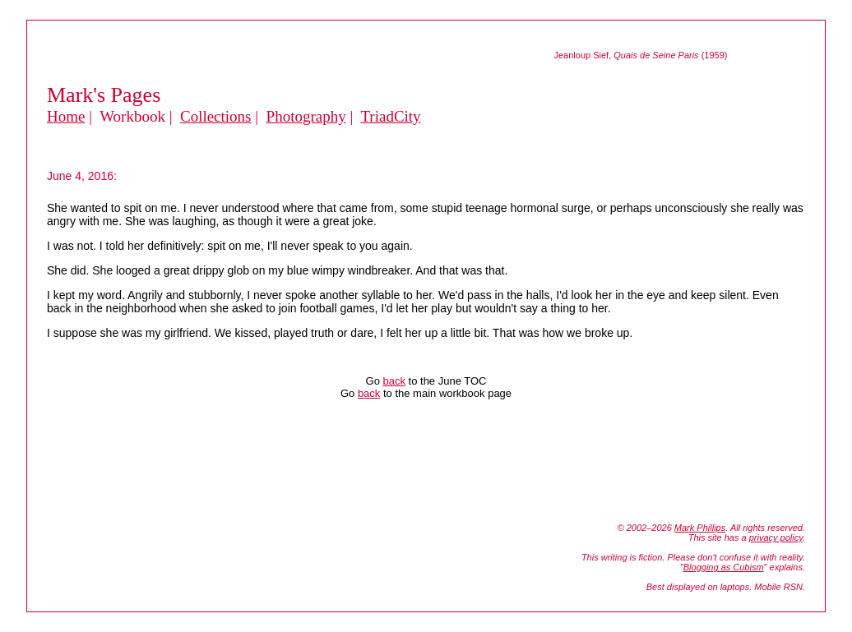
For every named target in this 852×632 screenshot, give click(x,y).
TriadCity (390, 116)
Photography (306, 116)
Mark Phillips (699, 528)
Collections (216, 116)
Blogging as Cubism (723, 567)
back (393, 381)
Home (66, 116)
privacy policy (776, 537)
